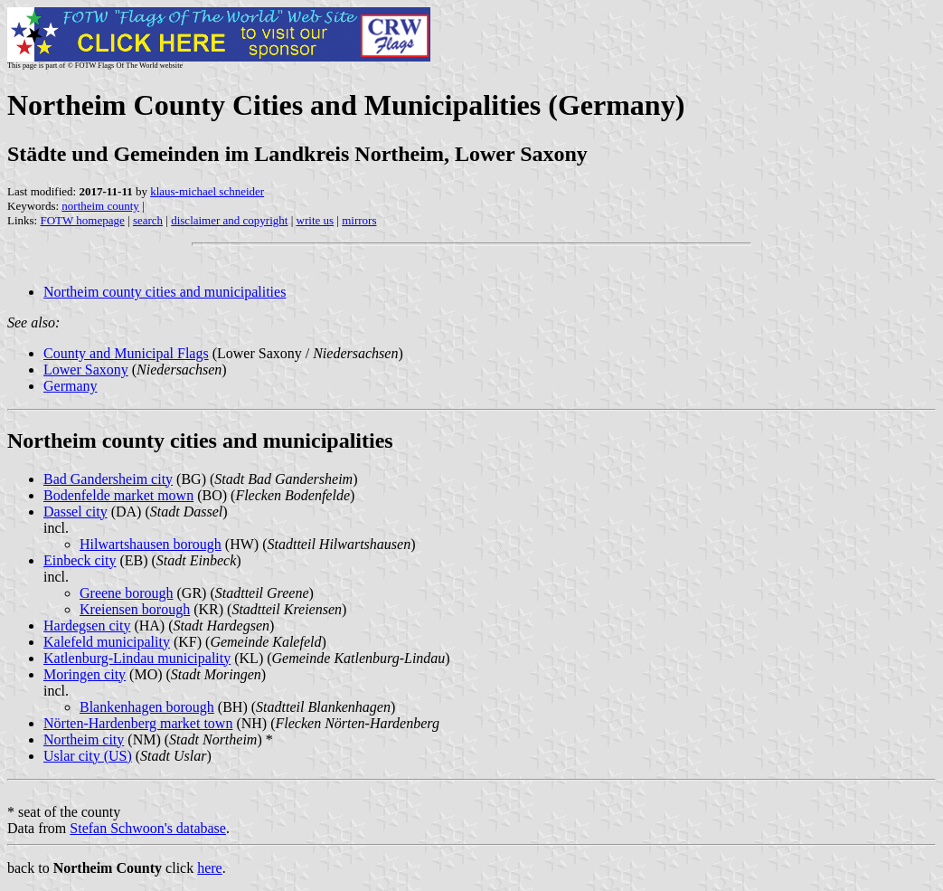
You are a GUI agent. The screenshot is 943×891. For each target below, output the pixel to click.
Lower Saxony (85, 369)
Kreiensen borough (135, 609)
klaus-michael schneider (207, 191)
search (148, 220)
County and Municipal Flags (126, 353)
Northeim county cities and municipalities (164, 291)
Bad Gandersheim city (108, 479)
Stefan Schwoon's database (148, 828)
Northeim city (83, 739)
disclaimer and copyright (229, 220)
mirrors (359, 220)
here (209, 868)
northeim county (100, 206)
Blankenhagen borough (147, 707)
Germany (70, 385)
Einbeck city (79, 560)
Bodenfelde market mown (118, 495)
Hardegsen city (86, 625)
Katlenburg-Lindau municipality (137, 658)
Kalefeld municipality (106, 641)
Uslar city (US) (87, 755)
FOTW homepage (82, 220)
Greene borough (127, 593)
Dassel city (75, 511)
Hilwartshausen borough (151, 544)
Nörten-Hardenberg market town (137, 723)
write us (316, 220)
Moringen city (84, 674)
